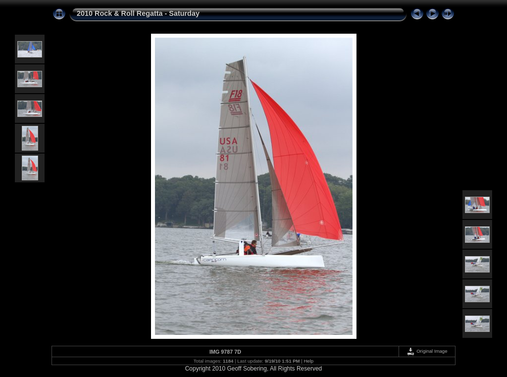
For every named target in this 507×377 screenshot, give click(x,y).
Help (308, 361)
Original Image (426, 351)
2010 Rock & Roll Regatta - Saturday (138, 13)
